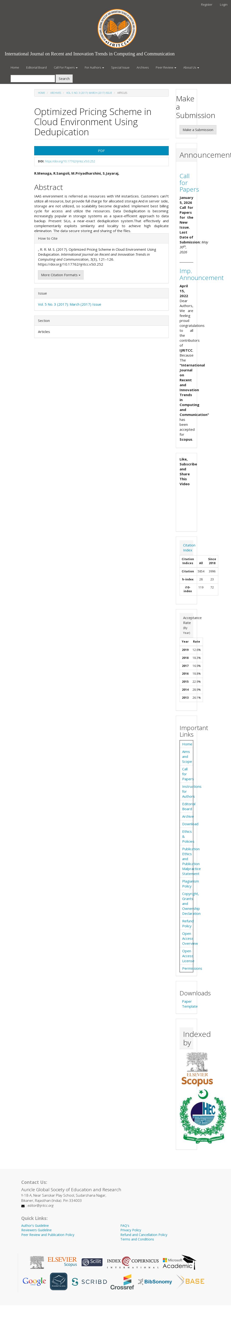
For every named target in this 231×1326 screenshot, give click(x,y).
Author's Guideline (35, 1225)
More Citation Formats (60, 274)
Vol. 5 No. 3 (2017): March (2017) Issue (89, 92)
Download (190, 823)
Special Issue (120, 67)
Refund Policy (188, 923)
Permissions (192, 968)
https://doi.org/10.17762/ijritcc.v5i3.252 (70, 161)
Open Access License (188, 955)
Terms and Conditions (137, 1239)
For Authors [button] (94, 67)
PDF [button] (101, 150)
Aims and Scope (187, 756)
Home (15, 67)
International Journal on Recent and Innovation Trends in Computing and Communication (90, 53)
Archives (143, 67)
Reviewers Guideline (36, 1230)
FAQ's (124, 1225)
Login (223, 4)
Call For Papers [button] (66, 67)
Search (64, 78)
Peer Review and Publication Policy (47, 1234)
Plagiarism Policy (190, 883)
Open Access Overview (190, 938)
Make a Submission (198, 129)
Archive (188, 816)
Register (206, 4)
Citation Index (189, 547)
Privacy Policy (130, 1230)
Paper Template (190, 1004)
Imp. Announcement (202, 274)
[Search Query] (33, 78)
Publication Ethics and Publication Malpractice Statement (191, 861)
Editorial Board (36, 67)
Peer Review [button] (166, 67)
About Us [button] (191, 67)
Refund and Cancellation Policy (143, 1234)
